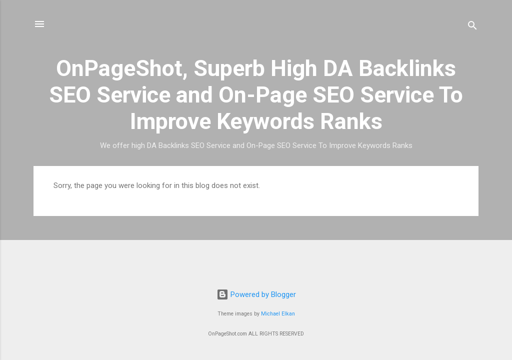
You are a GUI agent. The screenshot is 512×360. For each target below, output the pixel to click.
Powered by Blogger (256, 294)
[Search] (472, 27)
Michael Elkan (278, 313)
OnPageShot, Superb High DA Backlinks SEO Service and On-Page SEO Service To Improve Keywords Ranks (256, 94)
